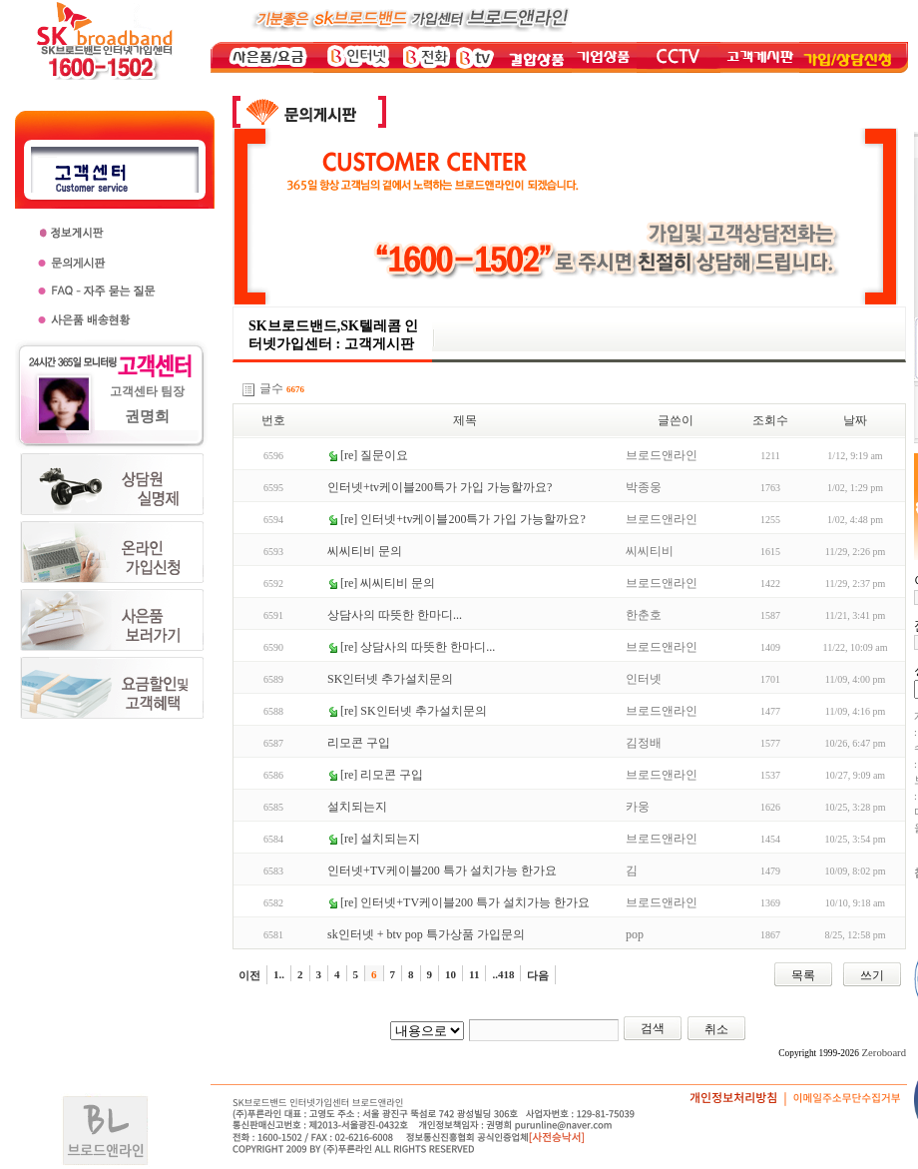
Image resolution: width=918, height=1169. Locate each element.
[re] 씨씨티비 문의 (387, 583)
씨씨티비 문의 (364, 551)
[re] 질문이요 (374, 455)
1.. (278, 974)
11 (474, 974)
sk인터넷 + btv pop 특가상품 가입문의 (426, 934)
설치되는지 (357, 807)
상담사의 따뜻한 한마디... (394, 615)
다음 (538, 975)
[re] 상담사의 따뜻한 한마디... (417, 647)
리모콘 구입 (358, 743)
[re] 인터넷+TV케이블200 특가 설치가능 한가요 (465, 902)
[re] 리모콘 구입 (381, 775)
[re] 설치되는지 (380, 839)
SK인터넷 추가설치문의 (390, 679)
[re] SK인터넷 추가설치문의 (413, 711)
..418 (503, 974)
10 (450, 974)
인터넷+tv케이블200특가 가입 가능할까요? (439, 487)
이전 (249, 975)
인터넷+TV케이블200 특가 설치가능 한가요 (442, 870)
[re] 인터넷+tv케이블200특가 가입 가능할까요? (463, 519)
